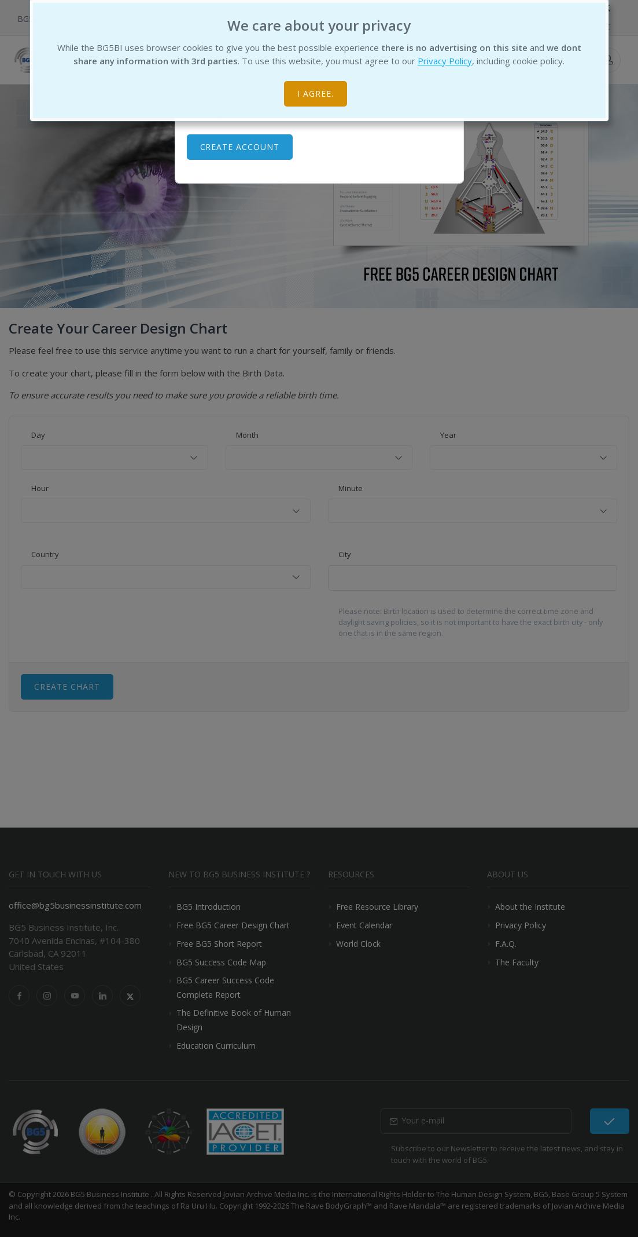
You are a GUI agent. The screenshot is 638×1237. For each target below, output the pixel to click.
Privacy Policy (445, 61)
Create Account (240, 146)
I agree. (315, 93)
